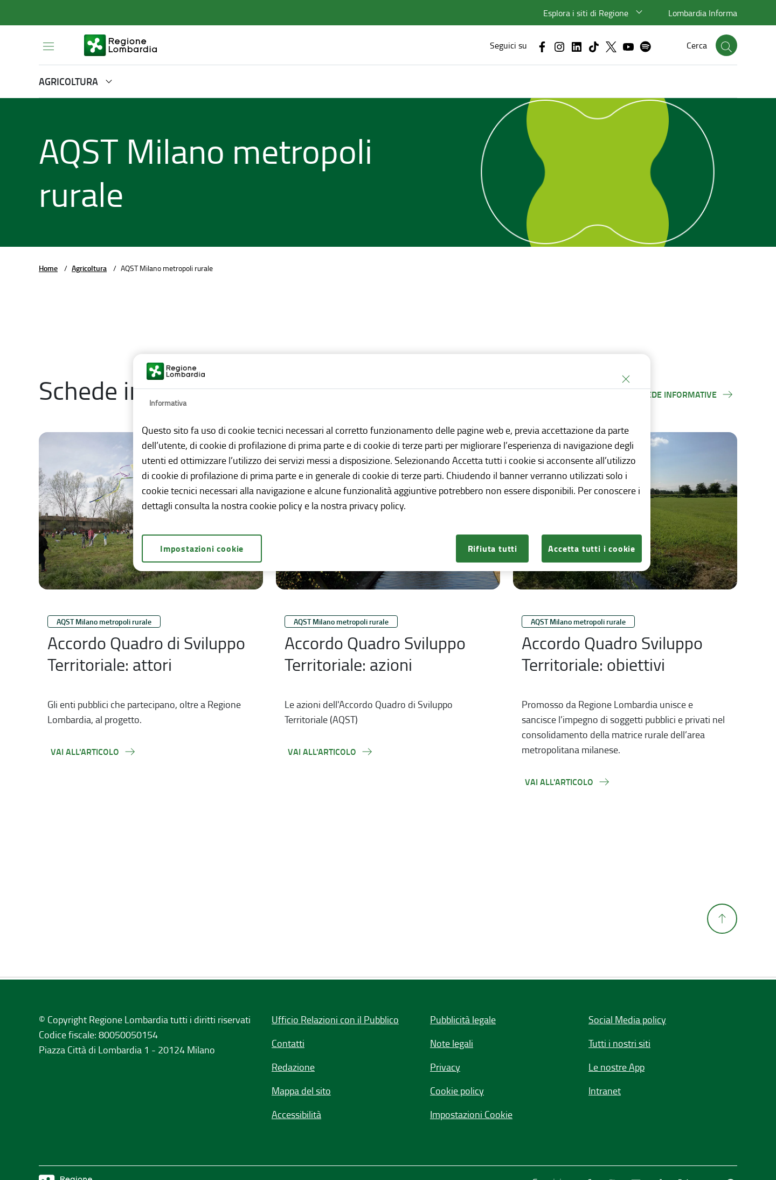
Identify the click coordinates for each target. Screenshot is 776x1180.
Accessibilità (296, 1114)
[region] (391, 462)
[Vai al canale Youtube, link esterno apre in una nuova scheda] (628, 45)
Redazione (293, 1066)
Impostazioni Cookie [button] (471, 1114)
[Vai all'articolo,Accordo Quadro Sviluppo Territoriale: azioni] (331, 751)
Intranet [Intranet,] (604, 1090)
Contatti (288, 1043)
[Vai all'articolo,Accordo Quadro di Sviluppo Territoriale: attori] (93, 751)
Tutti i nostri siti (619, 1043)
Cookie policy (457, 1090)
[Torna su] (722, 942)
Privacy (445, 1066)
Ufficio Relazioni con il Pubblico (335, 1019)
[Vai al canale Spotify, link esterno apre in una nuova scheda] (645, 45)
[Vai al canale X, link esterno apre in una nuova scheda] (611, 45)
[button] (594, 13)
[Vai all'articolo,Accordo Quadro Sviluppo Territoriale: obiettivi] (568, 781)
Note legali (451, 1043)
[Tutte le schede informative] (664, 394)
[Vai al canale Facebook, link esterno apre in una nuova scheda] (542, 45)
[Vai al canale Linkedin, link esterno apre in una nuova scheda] (576, 45)
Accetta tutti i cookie (591, 548)
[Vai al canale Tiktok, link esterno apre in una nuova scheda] (593, 45)
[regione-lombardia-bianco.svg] (120, 45)
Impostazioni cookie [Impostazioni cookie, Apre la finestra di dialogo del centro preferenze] (202, 548)
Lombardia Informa (702, 13)
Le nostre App (616, 1066)
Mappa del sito (301, 1090)
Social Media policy (627, 1019)
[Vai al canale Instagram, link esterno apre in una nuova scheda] (559, 45)
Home (48, 268)
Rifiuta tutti (492, 548)
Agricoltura (89, 268)
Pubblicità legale (463, 1019)
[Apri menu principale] (48, 45)
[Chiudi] (626, 379)
